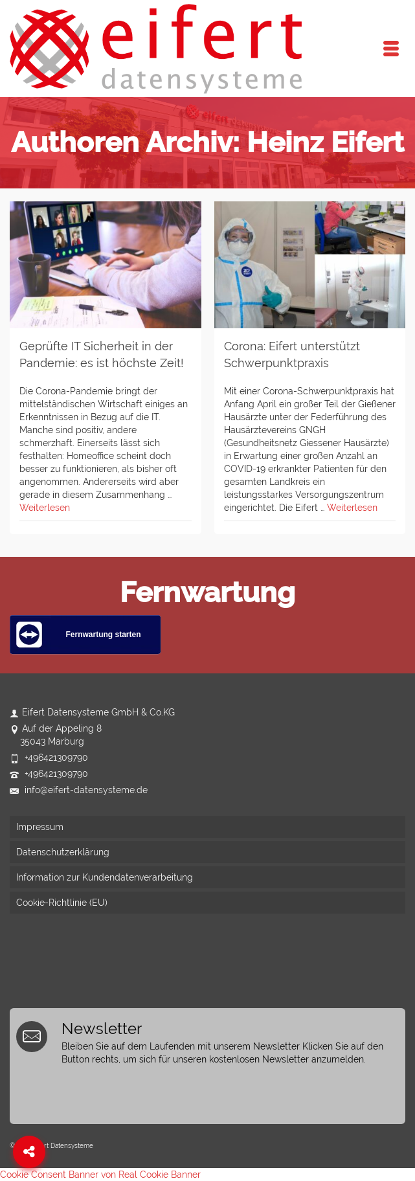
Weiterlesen (44, 507)
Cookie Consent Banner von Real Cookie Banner (100, 1174)
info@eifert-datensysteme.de (79, 790)
